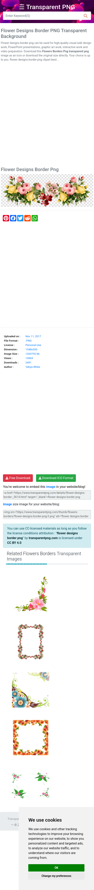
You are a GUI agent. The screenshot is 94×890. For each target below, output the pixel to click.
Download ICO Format (56, 478)
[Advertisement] (47, 115)
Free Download (18, 478)
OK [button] (56, 867)
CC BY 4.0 (14, 543)
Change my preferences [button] (56, 875)
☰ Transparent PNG (47, 7)
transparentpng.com (43, 538)
